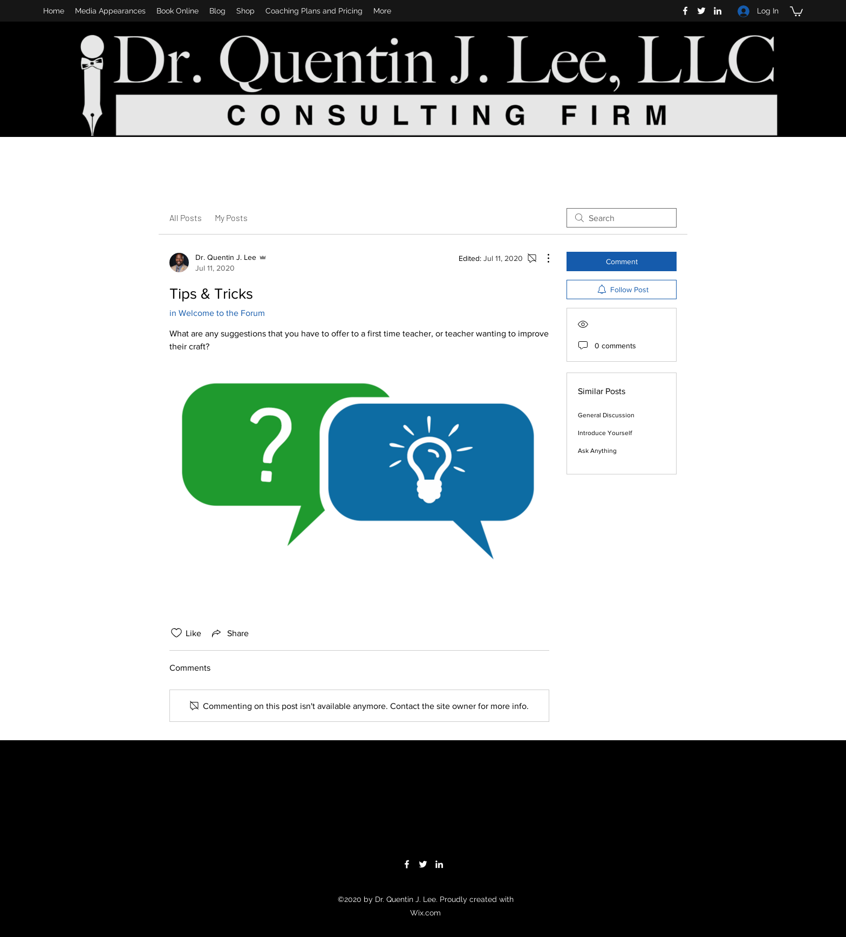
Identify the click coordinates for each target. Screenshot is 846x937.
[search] (622, 218)
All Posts (185, 217)
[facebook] (685, 10)
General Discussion (606, 415)
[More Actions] (542, 258)
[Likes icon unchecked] (176, 632)
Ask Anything (597, 450)
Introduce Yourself (605, 433)
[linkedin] (717, 10)
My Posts (231, 217)
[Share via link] (229, 632)
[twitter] (701, 10)
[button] (796, 10)
